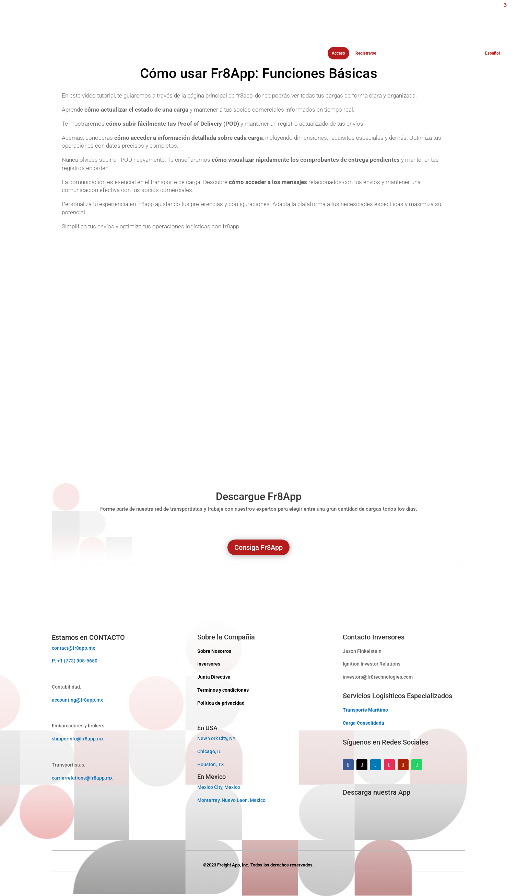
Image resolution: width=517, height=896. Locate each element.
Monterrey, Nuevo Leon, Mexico (231, 800)
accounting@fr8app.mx (77, 700)
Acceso (338, 53)
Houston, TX (210, 764)
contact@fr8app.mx (73, 648)
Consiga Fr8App (258, 547)
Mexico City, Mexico (218, 787)
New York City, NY (216, 738)
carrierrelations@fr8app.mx (82, 778)
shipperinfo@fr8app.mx (78, 738)
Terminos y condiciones (223, 690)
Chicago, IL (209, 751)
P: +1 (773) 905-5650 (74, 661)
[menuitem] (444, 30)
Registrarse (365, 53)
